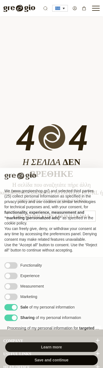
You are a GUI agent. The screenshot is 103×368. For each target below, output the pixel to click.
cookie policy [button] (15, 232)
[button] (60, 8)
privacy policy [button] (15, 210)
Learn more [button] (51, 356)
